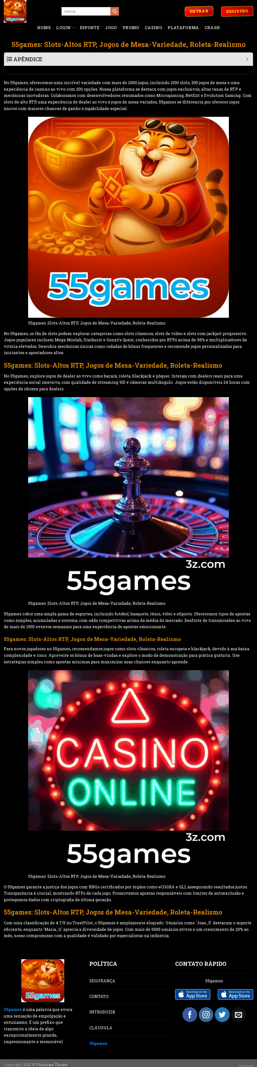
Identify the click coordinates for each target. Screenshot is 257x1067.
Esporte (89, 27)
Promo (131, 27)
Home (44, 27)
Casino (153, 27)
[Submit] (114, 11)
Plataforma (183, 27)
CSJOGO (246, 1058)
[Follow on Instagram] (206, 1006)
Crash (212, 27)
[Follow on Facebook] (189, 1006)
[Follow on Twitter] (222, 1006)
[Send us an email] (238, 1006)
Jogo (111, 27)
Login (65, 27)
